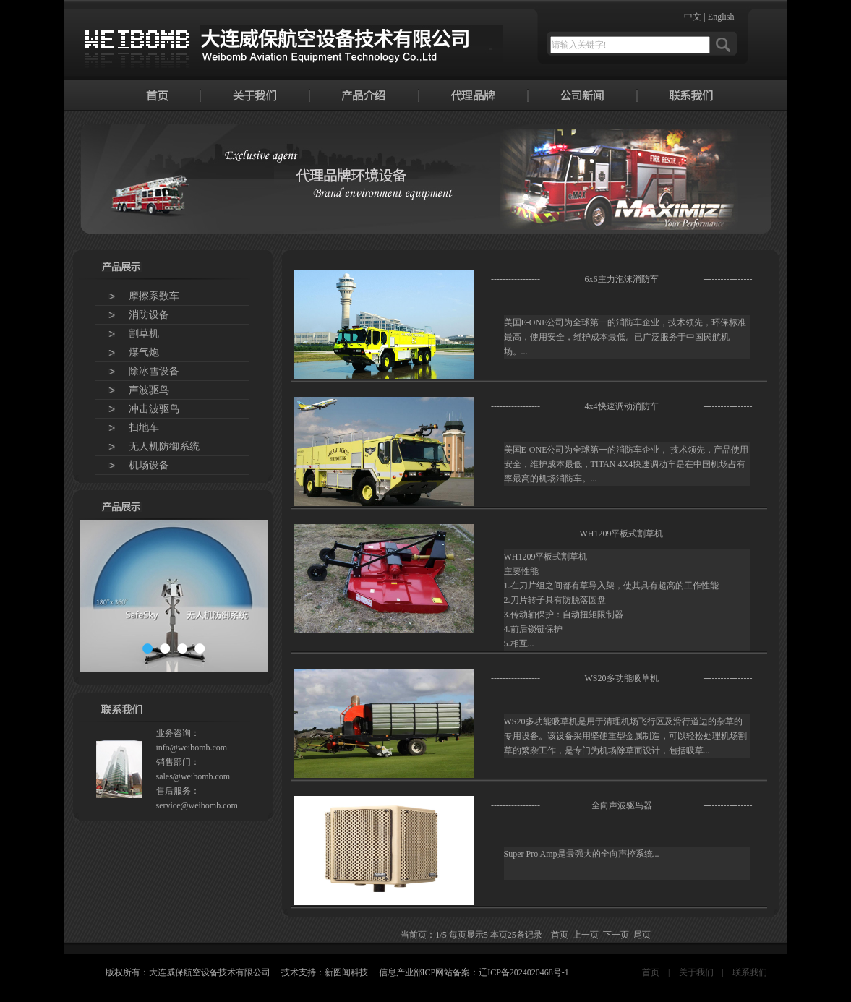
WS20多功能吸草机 (622, 678)
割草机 (144, 333)
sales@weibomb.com (193, 776)
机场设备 (149, 465)
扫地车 (144, 427)
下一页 (616, 935)
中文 (692, 17)
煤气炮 (144, 352)
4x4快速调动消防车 (622, 406)
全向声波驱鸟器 (621, 805)
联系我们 (749, 972)
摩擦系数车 (154, 296)
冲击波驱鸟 (154, 408)
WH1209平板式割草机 (622, 533)
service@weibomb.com (197, 805)
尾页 (642, 935)
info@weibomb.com (192, 747)
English (721, 17)
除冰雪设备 (154, 371)
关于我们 (696, 972)
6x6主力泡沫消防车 (622, 279)
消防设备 (149, 314)
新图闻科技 (346, 972)
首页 (650, 972)
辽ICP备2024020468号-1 (524, 972)
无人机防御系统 (164, 446)
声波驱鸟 (149, 390)
